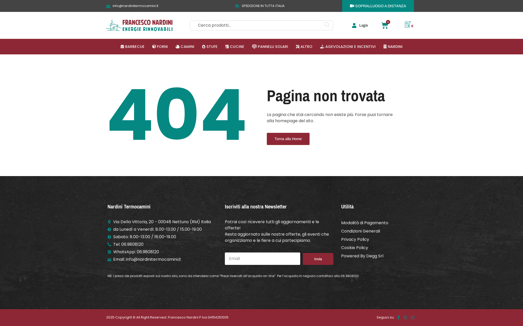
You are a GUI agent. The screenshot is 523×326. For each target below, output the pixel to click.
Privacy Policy (355, 239)
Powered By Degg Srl (362, 256)
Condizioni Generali (360, 231)
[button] (132, 46)
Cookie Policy (354, 248)
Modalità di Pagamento (364, 223)
